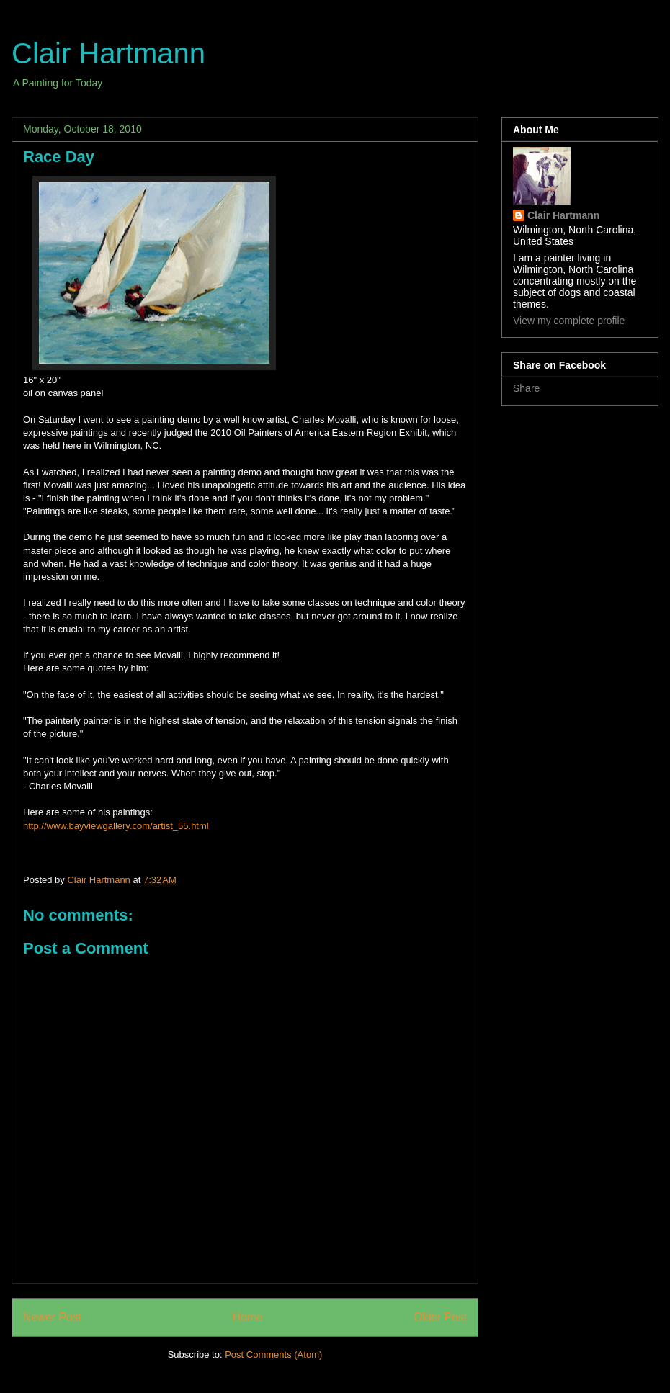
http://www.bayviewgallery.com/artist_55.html (116, 825)
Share (526, 388)
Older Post (440, 1317)
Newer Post (52, 1317)
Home (248, 1317)
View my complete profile (569, 320)
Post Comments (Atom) (273, 1354)
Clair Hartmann (108, 53)
